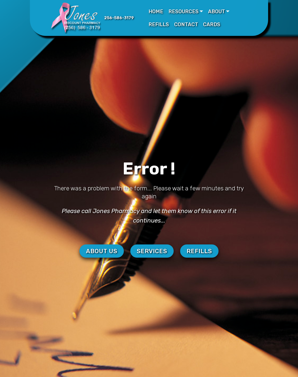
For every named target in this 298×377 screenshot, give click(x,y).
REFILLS (159, 24)
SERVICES (152, 251)
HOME (156, 11)
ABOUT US (101, 251)
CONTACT (186, 24)
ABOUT (216, 11)
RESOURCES (183, 11)
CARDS (211, 24)
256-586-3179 (119, 17)
